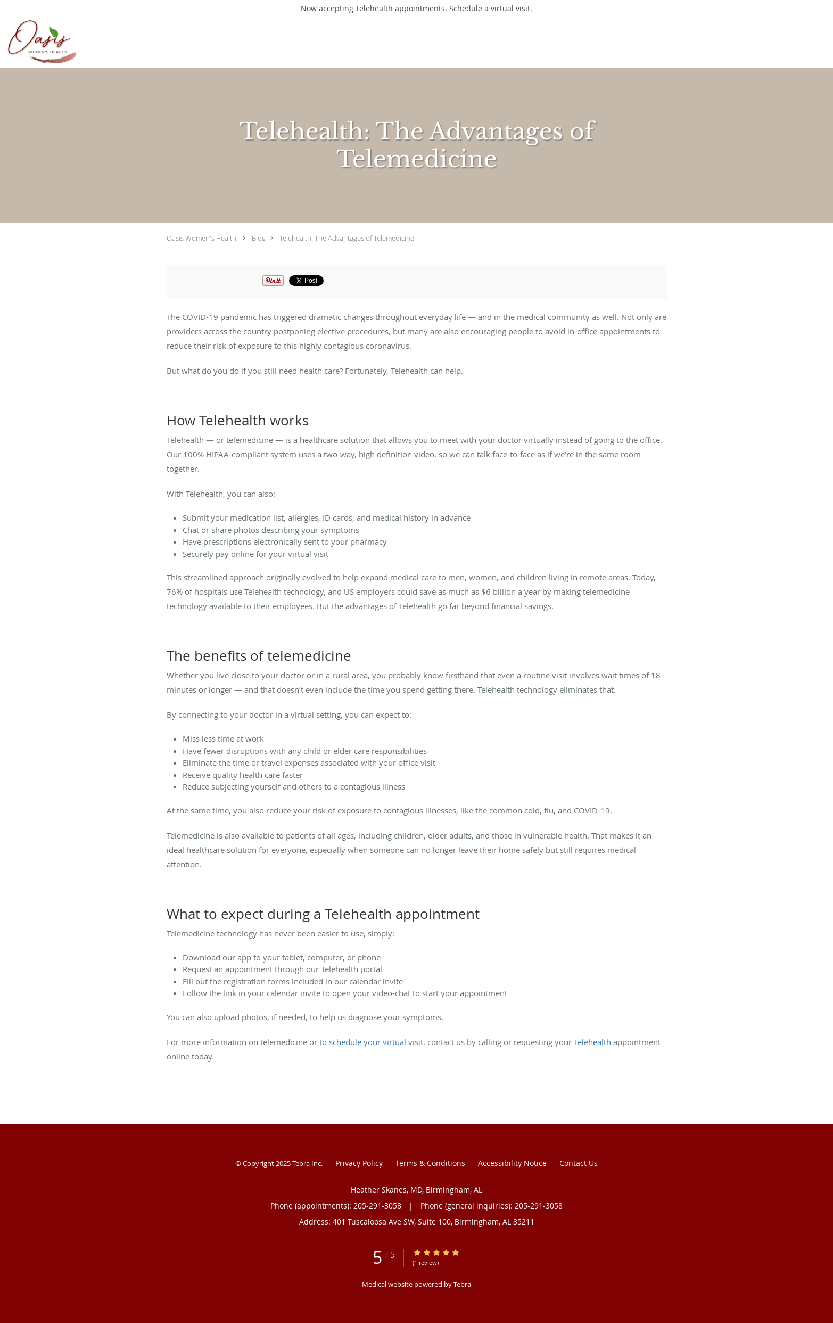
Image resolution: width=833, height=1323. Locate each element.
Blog (259, 238)
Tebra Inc (306, 1163)
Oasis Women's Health (201, 238)
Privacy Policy (359, 1163)
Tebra (462, 1284)
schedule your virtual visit (376, 1042)
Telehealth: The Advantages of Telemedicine (346, 238)
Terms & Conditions (430, 1163)
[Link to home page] (107, 42)
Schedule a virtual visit (489, 8)
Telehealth (374, 8)
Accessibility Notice (512, 1163)
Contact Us (578, 1163)
